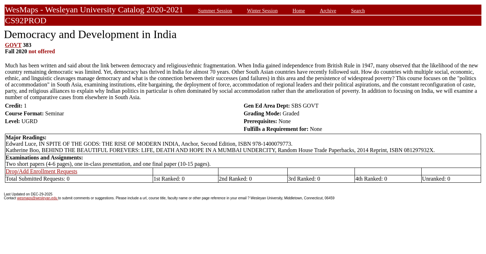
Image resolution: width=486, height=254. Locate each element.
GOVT (13, 45)
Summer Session (215, 10)
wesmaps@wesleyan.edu (37, 198)
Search (358, 10)
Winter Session (262, 10)
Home (299, 10)
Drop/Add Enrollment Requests (41, 171)
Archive (328, 10)
